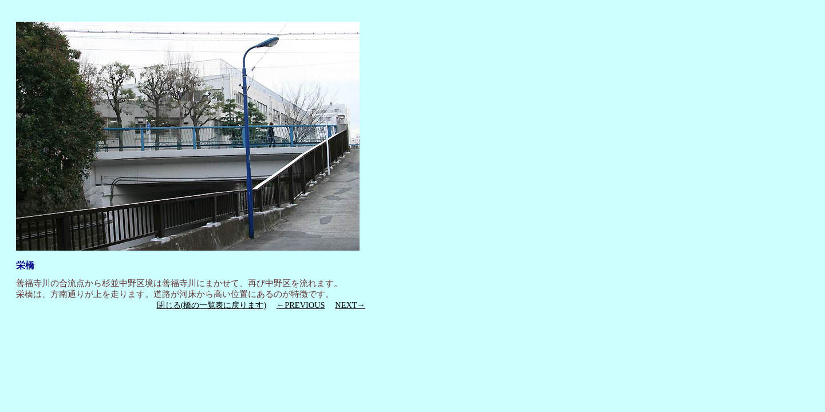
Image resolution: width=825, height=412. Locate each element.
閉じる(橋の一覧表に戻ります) (212, 305)
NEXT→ (350, 305)
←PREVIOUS (301, 305)
